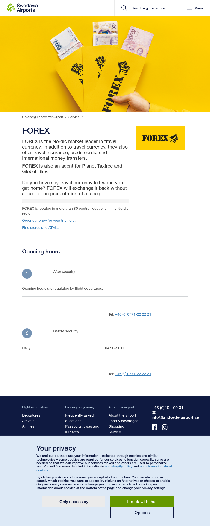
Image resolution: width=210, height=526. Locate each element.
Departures (31, 415)
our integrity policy (118, 466)
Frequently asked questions (79, 418)
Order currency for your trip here (48, 220)
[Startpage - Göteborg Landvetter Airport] (22, 8)
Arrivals (28, 420)
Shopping (116, 426)
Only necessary (73, 501)
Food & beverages (123, 420)
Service (115, 432)
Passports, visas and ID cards (82, 429)
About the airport (122, 415)
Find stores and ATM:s (40, 227)
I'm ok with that (142, 501)
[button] (195, 8)
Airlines (28, 426)
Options (142, 512)
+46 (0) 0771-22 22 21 (133, 314)
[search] (148, 8)
